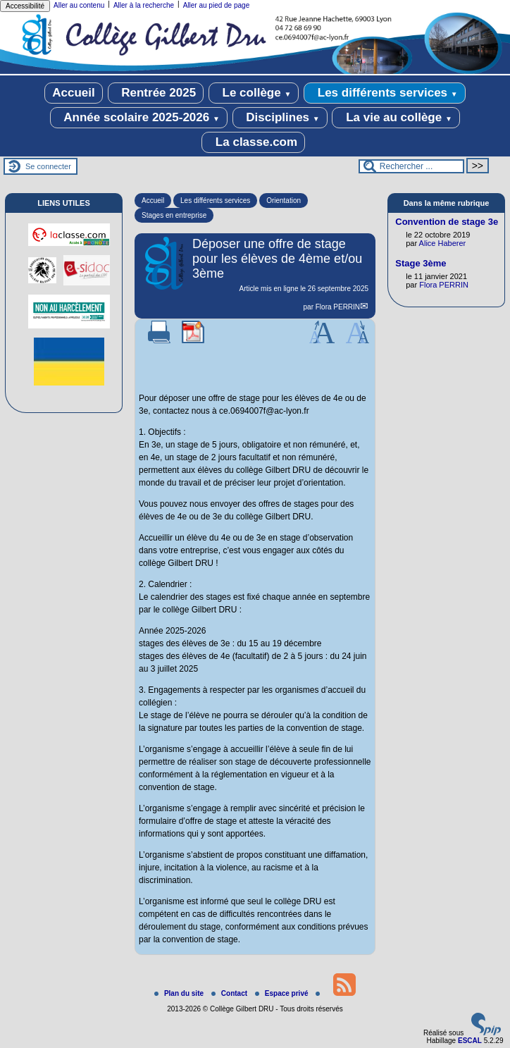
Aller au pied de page (216, 5)
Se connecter (48, 166)
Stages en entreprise (174, 215)
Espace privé (282, 993)
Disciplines (280, 118)
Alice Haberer (442, 243)
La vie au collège (396, 118)
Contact (230, 993)
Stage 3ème (420, 263)
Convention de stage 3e (446, 221)
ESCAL (470, 1040)
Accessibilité (25, 6)
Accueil (73, 92)
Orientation (283, 200)
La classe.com (253, 142)
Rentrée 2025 (156, 93)
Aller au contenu (79, 5)
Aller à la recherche (143, 5)
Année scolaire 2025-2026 (139, 118)
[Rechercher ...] (411, 166)
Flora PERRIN (338, 307)
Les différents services (384, 93)
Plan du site (180, 993)
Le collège (254, 93)
